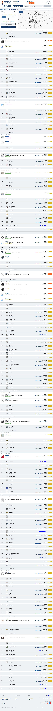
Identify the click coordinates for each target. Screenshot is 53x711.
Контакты (49, 3)
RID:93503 (7, 251)
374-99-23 (48, 1)
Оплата (16, 698)
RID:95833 (7, 154)
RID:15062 (7, 141)
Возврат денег (4, 703)
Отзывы (46, 3)
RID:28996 (7, 298)
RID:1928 (6, 236)
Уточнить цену (42, 225)
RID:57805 (7, 498)
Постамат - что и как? (5, 699)
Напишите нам (48, 695)
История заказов (17, 700)
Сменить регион (15, 3)
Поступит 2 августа (38, 33)
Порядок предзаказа (5, 700)
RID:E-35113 (7, 288)
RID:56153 (7, 455)
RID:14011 (7, 241)
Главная (1, 9)
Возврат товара (4, 702)
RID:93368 (7, 399)
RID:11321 (7, 256)
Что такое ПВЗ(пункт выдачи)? (6, 698)
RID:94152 (7, 420)
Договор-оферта (30, 698)
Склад (29, 700)
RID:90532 (7, 434)
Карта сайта (30, 702)
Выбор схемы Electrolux (12, 9)
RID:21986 (7, 136)
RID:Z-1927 (7, 283)
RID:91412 (7, 394)
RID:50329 (7, 572)
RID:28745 (7, 45)
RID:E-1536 (7, 40)
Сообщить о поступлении (43, 421)
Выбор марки (6, 9)
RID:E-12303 (7, 293)
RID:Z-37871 (7, 273)
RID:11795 (7, 619)
